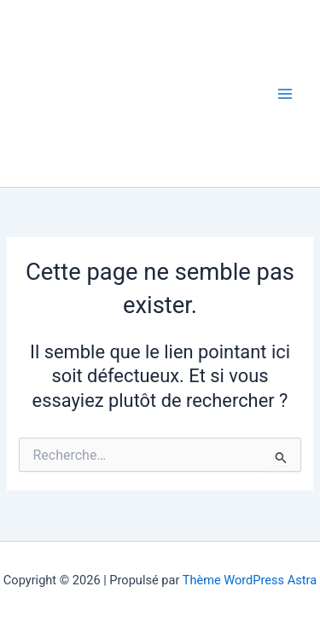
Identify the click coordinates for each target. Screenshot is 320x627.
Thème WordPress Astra (250, 580)
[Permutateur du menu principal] (285, 94)
